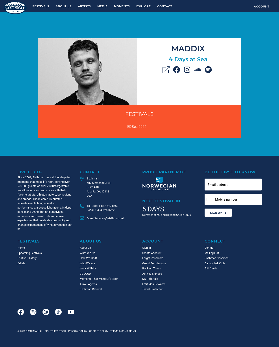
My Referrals (150, 279)
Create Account (151, 253)
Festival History (27, 258)
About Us (64, 6)
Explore (143, 6)
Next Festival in (161, 200)
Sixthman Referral (91, 289)
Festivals (40, 6)
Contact (164, 6)
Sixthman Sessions (217, 258)
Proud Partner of (164, 171)
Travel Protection (152, 289)
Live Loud (29, 171)
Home (21, 248)
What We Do (87, 253)
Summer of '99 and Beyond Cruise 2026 (166, 215)
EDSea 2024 (136, 126)
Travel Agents (88, 284)
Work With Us (88, 268)
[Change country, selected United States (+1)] (209, 199)
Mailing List (212, 253)
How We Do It (88, 258)
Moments (122, 6)
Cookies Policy (98, 331)
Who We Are (87, 263)
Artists (84, 6)
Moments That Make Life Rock (99, 279)
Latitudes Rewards (154, 284)
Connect (215, 241)
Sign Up (218, 212)
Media (102, 6)
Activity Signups (152, 274)
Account (261, 6)
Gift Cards (211, 268)
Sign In (146, 248)
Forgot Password (152, 258)
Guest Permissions (154, 263)
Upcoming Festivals (29, 253)
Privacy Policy (77, 331)
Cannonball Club (215, 263)
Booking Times (151, 268)
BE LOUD (85, 274)
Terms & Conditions (122, 331)
